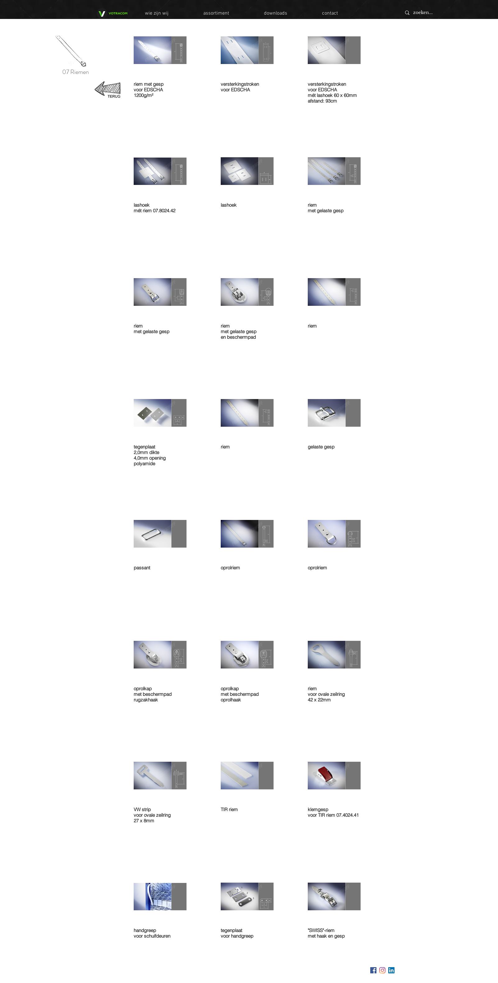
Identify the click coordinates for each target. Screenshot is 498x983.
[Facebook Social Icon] (373, 970)
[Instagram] (382, 970)
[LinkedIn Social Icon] (391, 970)
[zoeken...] (445, 12)
